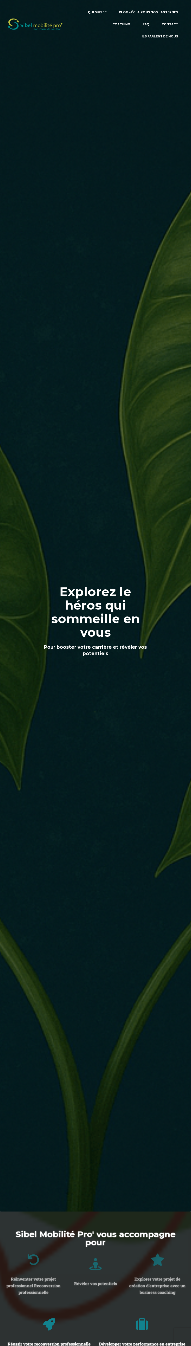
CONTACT (170, 24)
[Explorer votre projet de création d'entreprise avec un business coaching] (157, 1231)
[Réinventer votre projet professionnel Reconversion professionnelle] (33, 1231)
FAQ (146, 24)
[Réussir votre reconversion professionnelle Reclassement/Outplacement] (49, 1324)
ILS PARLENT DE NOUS (160, 36)
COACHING (121, 24)
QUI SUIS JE (97, 12)
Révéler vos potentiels (95, 1263)
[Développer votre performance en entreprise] (142, 1324)
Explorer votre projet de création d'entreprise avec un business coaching (157, 1256)
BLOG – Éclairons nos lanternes (148, 12)
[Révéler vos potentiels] (95, 1244)
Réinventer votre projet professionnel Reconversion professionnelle (33, 1256)
